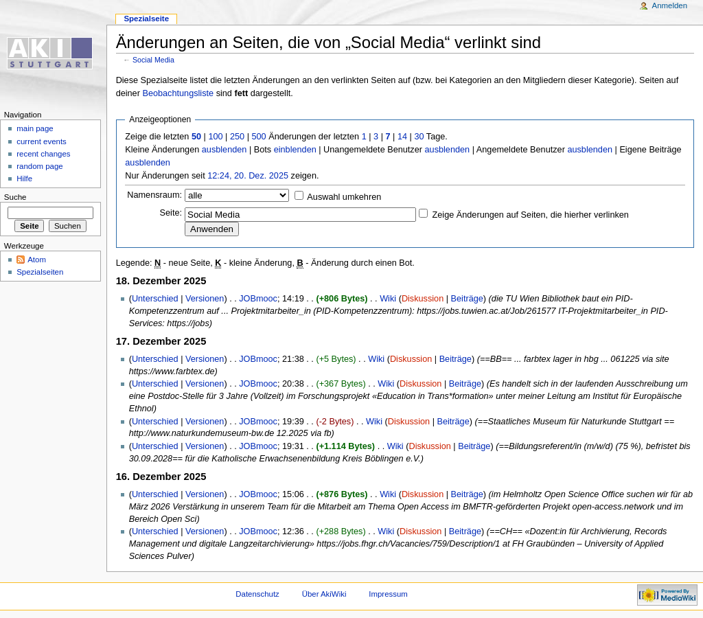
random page (39, 166)
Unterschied (155, 299)
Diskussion (422, 299)
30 (419, 136)
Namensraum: (154, 195)
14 (402, 136)
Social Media (153, 60)
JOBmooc (258, 299)
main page (35, 128)
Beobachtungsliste (178, 93)
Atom (36, 259)
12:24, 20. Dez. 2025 (247, 176)
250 (237, 136)
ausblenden (224, 149)
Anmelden (670, 5)
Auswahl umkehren (344, 197)
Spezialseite (146, 18)
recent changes (43, 154)
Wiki (388, 299)
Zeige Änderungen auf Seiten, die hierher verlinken (531, 215)
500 (258, 136)
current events (41, 141)
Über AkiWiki (324, 594)
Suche (15, 197)
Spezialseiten (39, 272)
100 (215, 136)
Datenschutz (257, 594)
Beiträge (467, 299)
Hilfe (24, 178)
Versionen (204, 299)
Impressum (388, 594)
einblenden (295, 149)
